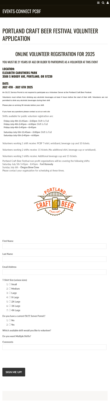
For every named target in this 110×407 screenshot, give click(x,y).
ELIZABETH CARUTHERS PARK (19, 73)
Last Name (7, 254)
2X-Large (14, 301)
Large (13, 293)
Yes (11, 324)
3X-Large (14, 306)
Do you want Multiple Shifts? (16, 336)
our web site (45, 112)
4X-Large (14, 310)
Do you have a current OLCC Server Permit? (23, 316)
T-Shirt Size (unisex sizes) (14, 280)
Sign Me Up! (14, 372)
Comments (7, 342)
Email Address (9, 267)
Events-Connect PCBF (22, 11)
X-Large (14, 297)
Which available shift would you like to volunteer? (26, 330)
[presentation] (26, 360)
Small (13, 284)
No (11, 320)
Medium (14, 288)
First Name (7, 241)
